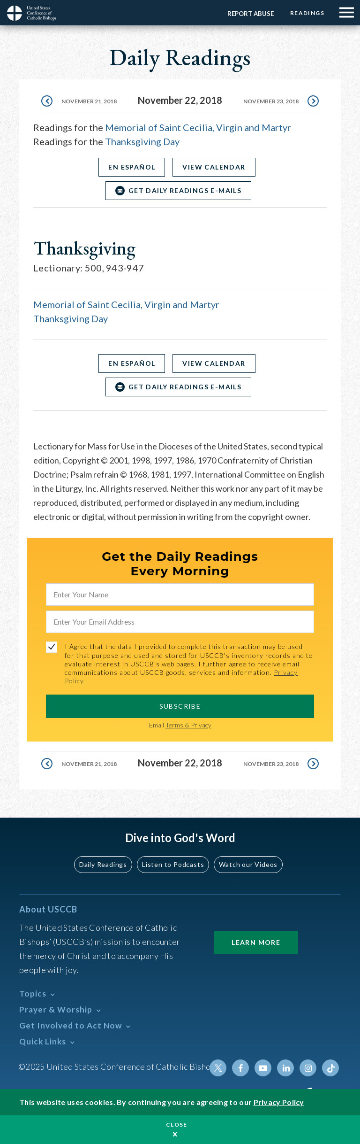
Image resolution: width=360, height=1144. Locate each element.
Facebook (240, 1067)
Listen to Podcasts (173, 864)
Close (177, 1124)
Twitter (218, 1067)
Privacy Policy (279, 1102)
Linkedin (285, 1067)
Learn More (256, 942)
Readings (307, 12)
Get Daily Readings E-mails (184, 190)
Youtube (263, 1067)
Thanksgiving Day (142, 141)
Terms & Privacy (188, 725)
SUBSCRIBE (180, 706)
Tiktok (330, 1067)
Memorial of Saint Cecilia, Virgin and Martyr (198, 127)
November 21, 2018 (89, 101)
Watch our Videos (248, 864)
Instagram (308, 1067)
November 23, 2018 (271, 101)
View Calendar (213, 167)
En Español (131, 167)
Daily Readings (103, 864)
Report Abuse (250, 13)
